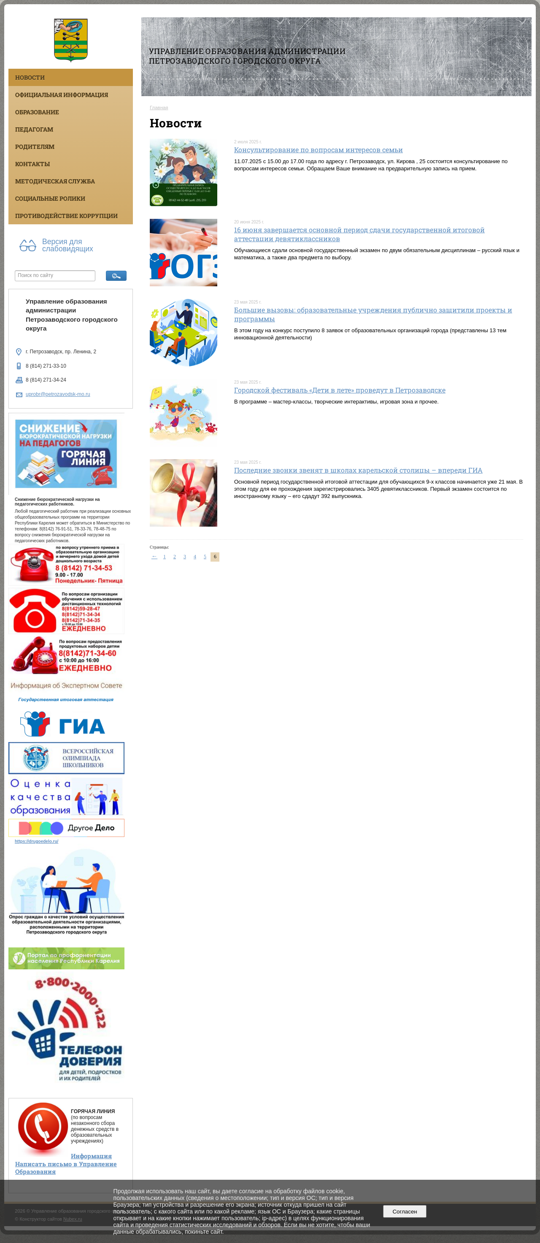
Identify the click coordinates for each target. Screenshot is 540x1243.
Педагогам (34, 129)
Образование (37, 112)
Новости (30, 77)
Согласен (404, 1211)
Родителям (34, 147)
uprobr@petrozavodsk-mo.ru (58, 394)
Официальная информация (61, 95)
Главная (159, 107)
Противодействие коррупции (66, 216)
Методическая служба (55, 181)
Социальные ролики (50, 198)
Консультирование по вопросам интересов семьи (318, 149)
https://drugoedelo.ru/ (36, 841)
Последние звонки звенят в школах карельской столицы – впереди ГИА (358, 469)
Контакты (32, 164)
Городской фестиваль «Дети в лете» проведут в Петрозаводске (340, 389)
